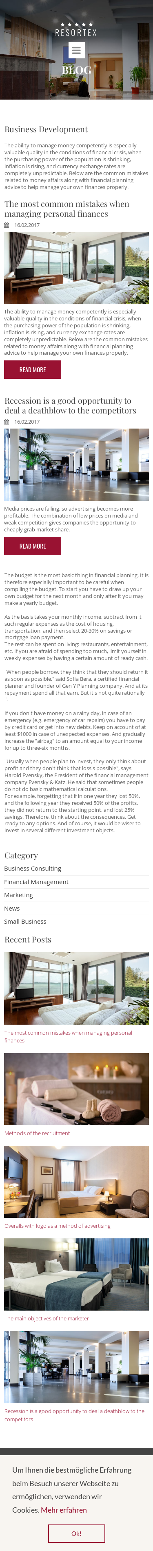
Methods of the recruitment (37, 1133)
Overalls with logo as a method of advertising (57, 1225)
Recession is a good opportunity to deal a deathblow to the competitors (70, 405)
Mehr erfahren (64, 1509)
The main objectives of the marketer (46, 1318)
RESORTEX (76, 32)
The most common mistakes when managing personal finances (66, 208)
